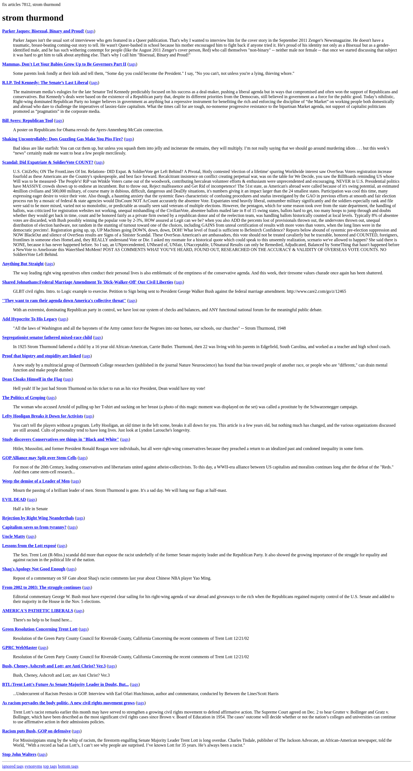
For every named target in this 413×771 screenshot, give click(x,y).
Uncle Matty (13, 536)
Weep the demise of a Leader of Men (36, 481)
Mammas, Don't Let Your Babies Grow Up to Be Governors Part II (64, 64)
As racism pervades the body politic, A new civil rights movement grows (68, 703)
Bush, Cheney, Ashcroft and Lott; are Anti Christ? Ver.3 (54, 666)
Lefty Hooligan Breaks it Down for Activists (42, 416)
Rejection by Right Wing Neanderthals (38, 518)
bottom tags (68, 766)
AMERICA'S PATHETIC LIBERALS (37, 610)
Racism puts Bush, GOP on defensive (36, 731)
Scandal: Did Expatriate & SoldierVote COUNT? (47, 162)
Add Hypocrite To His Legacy (29, 319)
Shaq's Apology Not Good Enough (33, 569)
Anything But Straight (23, 263)
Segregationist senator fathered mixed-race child (47, 337)
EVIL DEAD (14, 499)
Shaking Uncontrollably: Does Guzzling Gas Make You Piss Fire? (62, 139)
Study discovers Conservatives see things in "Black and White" (60, 439)
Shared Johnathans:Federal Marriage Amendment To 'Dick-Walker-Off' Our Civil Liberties (87, 282)
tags (90, 31)
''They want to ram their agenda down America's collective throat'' (64, 300)
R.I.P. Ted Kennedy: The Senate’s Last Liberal (45, 82)
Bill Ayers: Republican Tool (27, 120)
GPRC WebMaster (19, 647)
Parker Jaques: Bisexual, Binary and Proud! (43, 31)
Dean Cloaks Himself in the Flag (32, 379)
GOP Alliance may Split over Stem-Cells (39, 457)
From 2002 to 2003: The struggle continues (41, 587)
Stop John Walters (19, 754)
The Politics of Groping (23, 397)
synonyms (33, 766)
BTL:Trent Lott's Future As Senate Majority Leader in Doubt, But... (65, 684)
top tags (50, 766)
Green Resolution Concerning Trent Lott (40, 629)
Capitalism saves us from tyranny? (34, 527)
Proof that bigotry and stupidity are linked (41, 356)
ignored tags (13, 766)
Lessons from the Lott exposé (29, 545)
